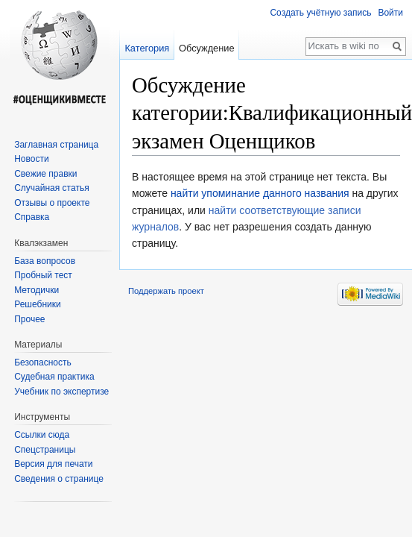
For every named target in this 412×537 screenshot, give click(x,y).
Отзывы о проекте (51, 203)
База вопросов (44, 261)
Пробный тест (43, 275)
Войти (390, 12)
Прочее (29, 319)
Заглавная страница (56, 144)
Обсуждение (207, 48)
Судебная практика (54, 376)
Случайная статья (51, 188)
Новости (31, 159)
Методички (36, 290)
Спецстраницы (44, 450)
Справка (31, 217)
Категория (146, 48)
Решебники (37, 304)
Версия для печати (53, 464)
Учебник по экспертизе (61, 391)
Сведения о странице (59, 479)
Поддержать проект (166, 290)
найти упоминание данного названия (260, 193)
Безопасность (43, 362)
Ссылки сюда (41, 435)
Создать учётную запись (320, 12)
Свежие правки (45, 174)
